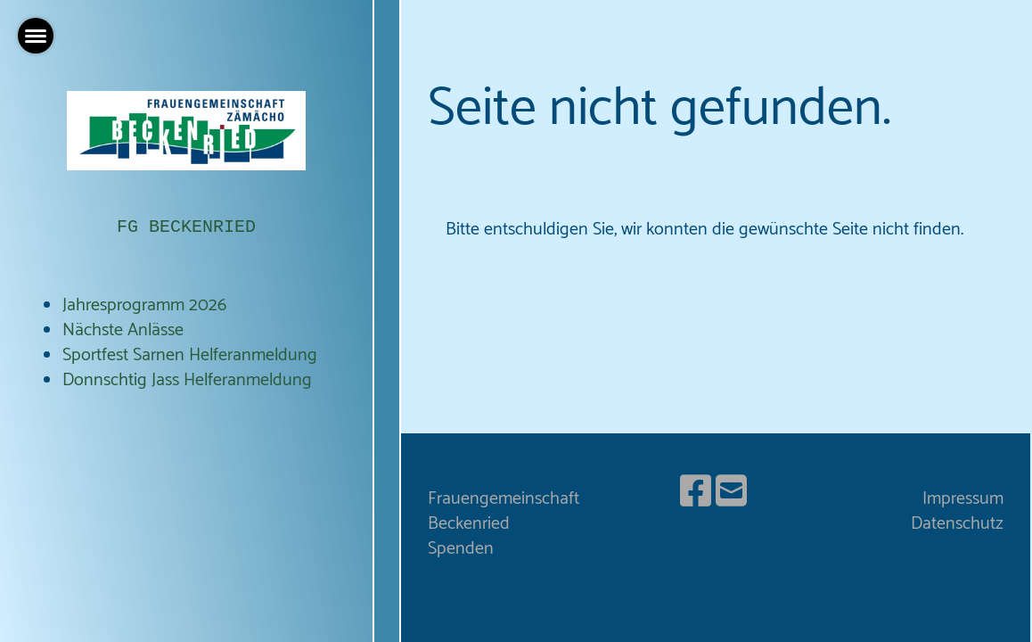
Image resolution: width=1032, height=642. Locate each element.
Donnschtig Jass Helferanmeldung (187, 380)
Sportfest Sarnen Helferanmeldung (189, 355)
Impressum (962, 499)
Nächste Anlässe (123, 330)
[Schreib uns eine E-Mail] (731, 494)
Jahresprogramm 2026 (144, 305)
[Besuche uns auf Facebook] (695, 494)
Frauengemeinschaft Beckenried (503, 511)
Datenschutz (957, 524)
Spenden (461, 549)
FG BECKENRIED (186, 227)
